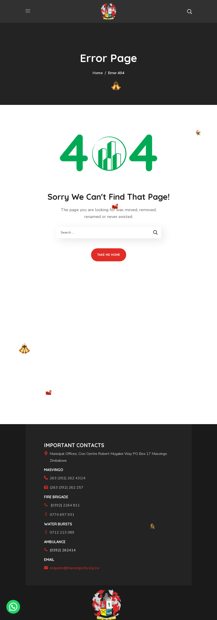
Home (98, 72)
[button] (189, 11)
